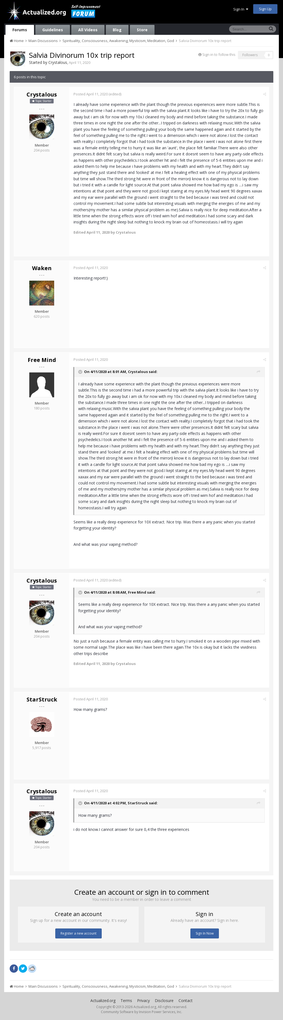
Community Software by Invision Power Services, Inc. (141, 1011)
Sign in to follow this (218, 54)
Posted (91, 94)
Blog (117, 29)
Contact (186, 1000)
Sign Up (265, 8)
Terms (126, 1000)
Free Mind (42, 360)
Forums (19, 29)
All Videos (88, 29)
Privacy (143, 1000)
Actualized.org (103, 1000)
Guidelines (52, 29)
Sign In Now (205, 933)
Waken (42, 268)
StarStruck (42, 699)
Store (142, 29)
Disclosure (164, 1000)
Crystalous (57, 62)
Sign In (240, 9)
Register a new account (78, 933)
